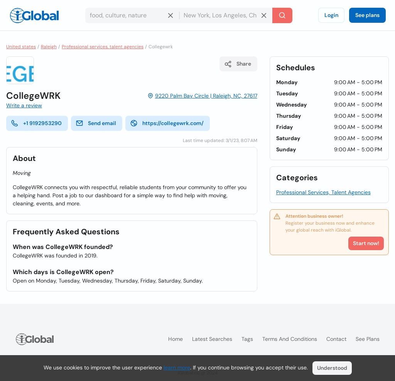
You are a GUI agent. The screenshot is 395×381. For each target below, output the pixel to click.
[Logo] (34, 15)
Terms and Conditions (289, 338)
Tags (247, 338)
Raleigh (49, 47)
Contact (336, 338)
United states (21, 47)
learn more (177, 367)
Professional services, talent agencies (102, 47)
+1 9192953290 (36, 123)
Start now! (366, 243)
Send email (96, 123)
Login (331, 15)
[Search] (282, 15)
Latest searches (212, 338)
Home (175, 338)
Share (237, 64)
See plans (367, 15)
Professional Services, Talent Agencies (323, 192)
